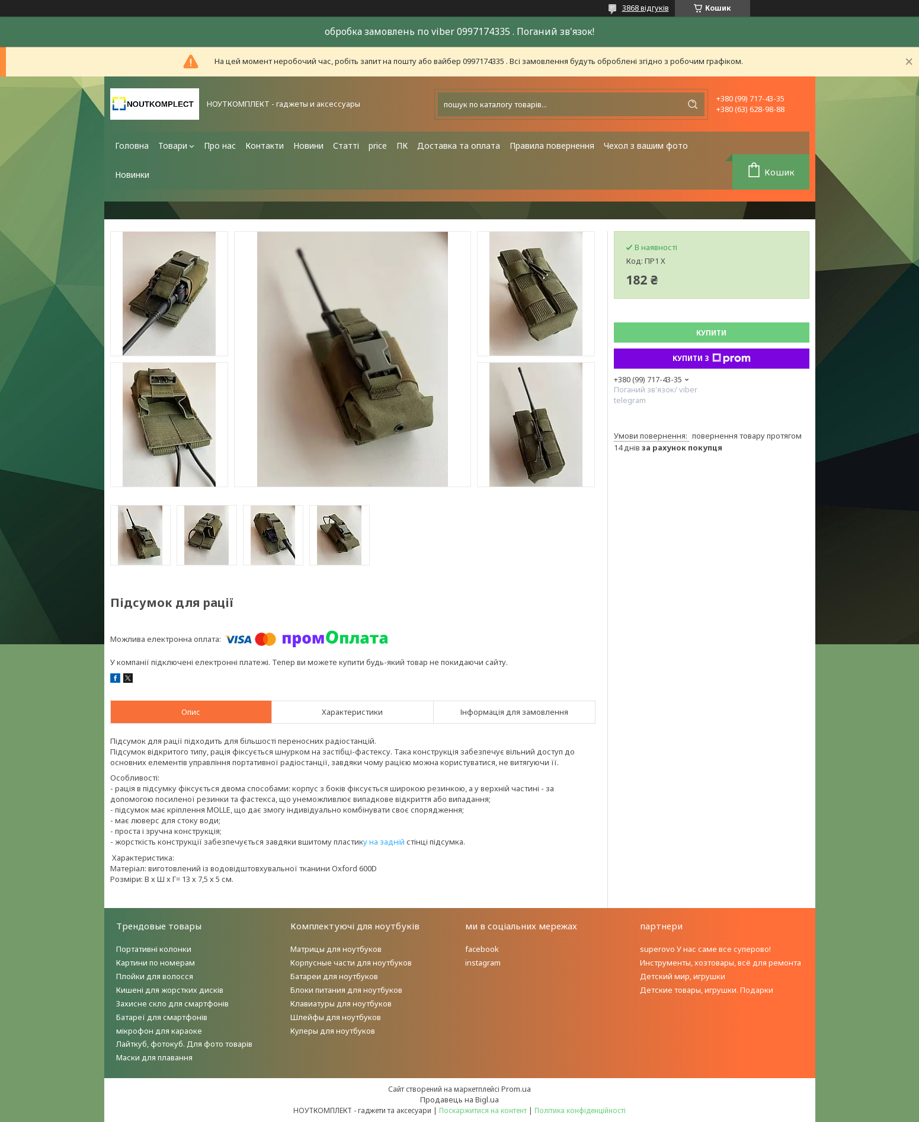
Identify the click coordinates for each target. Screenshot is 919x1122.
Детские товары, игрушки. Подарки (706, 989)
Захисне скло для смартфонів (172, 1003)
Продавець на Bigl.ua (459, 1099)
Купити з (712, 358)
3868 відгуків (645, 7)
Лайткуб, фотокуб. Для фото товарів (184, 1043)
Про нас (220, 145)
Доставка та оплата (458, 145)
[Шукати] (693, 104)
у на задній (384, 841)
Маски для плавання (154, 1057)
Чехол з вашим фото (646, 145)
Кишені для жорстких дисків (169, 989)
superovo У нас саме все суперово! (705, 949)
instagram (483, 962)
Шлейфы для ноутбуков (335, 1017)
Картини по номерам (155, 962)
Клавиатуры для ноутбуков (341, 1003)
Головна (132, 145)
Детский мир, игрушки (682, 976)
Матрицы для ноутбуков (336, 949)
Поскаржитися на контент (483, 1110)
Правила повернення (552, 145)
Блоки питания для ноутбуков (346, 989)
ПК (402, 145)
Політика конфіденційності (580, 1110)
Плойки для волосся (154, 976)
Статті (346, 145)
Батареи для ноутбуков (334, 976)
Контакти (264, 145)
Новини (308, 145)
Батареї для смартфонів (161, 1017)
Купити (711, 333)
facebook (482, 949)
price (378, 145)
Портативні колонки (153, 949)
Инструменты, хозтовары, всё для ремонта (720, 962)
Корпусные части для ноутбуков (351, 962)
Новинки (132, 174)
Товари (172, 145)
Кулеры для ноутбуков (332, 1030)
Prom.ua (516, 1088)
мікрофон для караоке (159, 1030)
